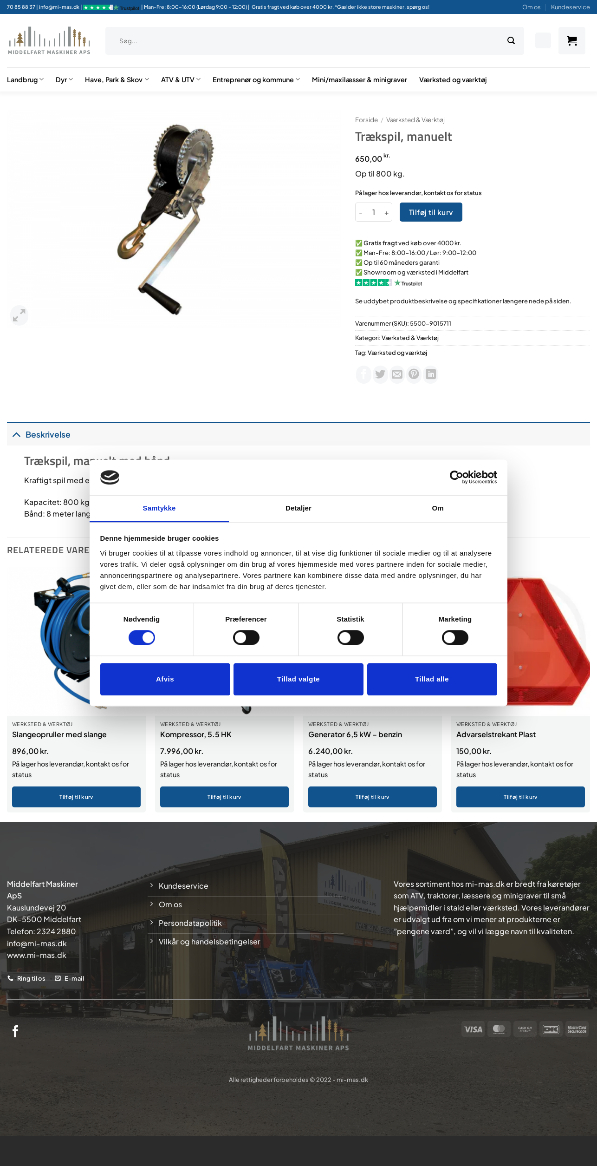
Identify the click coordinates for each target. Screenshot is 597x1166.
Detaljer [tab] (298, 508)
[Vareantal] (373, 212)
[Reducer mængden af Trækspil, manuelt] (360, 212)
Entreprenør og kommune (256, 79)
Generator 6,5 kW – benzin (355, 734)
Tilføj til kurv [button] (76, 796)
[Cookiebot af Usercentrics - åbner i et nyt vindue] (456, 478)
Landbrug (25, 79)
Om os (531, 7)
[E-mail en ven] (397, 375)
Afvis (165, 679)
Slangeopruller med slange (59, 734)
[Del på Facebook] (363, 375)
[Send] (511, 40)
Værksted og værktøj (453, 79)
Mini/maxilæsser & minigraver (359, 79)
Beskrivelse (39, 434)
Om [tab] (437, 508)
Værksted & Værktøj (415, 120)
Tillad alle (432, 679)
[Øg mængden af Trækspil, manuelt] (386, 212)
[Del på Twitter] (380, 375)
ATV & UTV (181, 79)
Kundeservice (570, 7)
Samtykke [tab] (159, 508)
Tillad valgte (298, 679)
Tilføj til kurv (431, 212)
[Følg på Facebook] (16, 1032)
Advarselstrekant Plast (496, 734)
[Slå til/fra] (16, 434)
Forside (366, 120)
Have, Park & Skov (117, 79)
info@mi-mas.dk (59, 7)
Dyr (64, 79)
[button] (571, 40)
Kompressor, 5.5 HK (196, 734)
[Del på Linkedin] (430, 375)
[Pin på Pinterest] (414, 375)
